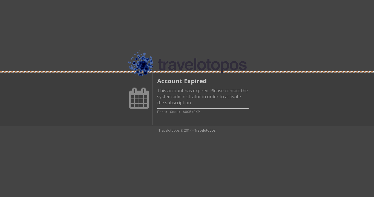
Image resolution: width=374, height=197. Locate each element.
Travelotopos (204, 130)
